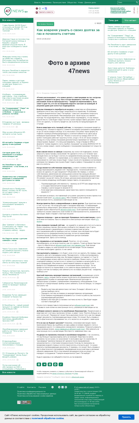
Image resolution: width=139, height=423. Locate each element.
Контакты (31, 387)
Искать (137, 2)
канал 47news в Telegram (62, 373)
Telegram (62, 387)
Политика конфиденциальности (31, 391)
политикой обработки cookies (48, 418)
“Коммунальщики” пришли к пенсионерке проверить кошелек (16, 206)
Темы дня (113, 20)
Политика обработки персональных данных (36, 394)
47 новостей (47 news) (85, 387)
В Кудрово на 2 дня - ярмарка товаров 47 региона (16, 124)
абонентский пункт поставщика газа (70, 245)
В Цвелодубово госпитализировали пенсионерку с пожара (16, 345)
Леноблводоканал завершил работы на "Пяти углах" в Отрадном (16, 332)
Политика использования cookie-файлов (35, 396)
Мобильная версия (37, 8)
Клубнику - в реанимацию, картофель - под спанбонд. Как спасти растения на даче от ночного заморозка (16, 99)
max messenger (46, 8)
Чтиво (80, 2)
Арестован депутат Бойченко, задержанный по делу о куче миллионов (121, 70)
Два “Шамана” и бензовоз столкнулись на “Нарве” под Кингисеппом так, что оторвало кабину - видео (16, 229)
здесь (46, 277)
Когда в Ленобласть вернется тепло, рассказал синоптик (16, 73)
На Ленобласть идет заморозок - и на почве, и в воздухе (122, 45)
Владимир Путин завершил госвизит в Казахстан (16, 297)
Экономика (46, 2)
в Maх (76, 373)
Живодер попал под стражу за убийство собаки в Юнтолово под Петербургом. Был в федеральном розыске (16, 61)
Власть (37, 2)
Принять (126, 417)
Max (66, 387)
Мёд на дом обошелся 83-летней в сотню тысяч (16, 135)
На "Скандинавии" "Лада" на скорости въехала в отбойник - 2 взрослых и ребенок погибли (122, 37)
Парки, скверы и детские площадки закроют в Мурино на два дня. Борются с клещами (16, 85)
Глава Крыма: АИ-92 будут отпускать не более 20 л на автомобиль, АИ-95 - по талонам (16, 30)
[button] (39, 364)
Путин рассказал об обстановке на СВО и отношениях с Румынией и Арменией (16, 370)
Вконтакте (52, 387)
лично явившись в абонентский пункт (70, 329)
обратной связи (77, 377)
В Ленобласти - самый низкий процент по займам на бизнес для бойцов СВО (16, 308)
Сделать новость (46, 12)
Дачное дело (90, 2)
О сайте (20, 387)
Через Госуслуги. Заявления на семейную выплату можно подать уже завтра (16, 252)
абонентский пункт (68, 209)
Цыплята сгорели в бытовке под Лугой (16, 217)
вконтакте (40, 8)
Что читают (130, 20)
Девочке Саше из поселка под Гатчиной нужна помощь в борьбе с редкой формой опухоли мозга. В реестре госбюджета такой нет (16, 45)
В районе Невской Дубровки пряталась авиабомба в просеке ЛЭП (16, 320)
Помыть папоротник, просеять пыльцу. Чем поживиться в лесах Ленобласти (16, 274)
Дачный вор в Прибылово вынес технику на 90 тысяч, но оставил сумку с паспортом (16, 193)
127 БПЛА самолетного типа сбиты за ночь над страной (16, 263)
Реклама (42, 387)
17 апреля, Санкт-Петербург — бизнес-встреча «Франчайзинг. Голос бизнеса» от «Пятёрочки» (121, 79)
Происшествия (59, 2)
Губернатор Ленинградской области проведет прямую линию (16, 286)
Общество (72, 2)
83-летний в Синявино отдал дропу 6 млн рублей (120, 52)
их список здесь (59, 198)
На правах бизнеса (45, 24)
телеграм (43, 8)
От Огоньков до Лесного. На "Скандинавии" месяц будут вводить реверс (16, 357)
